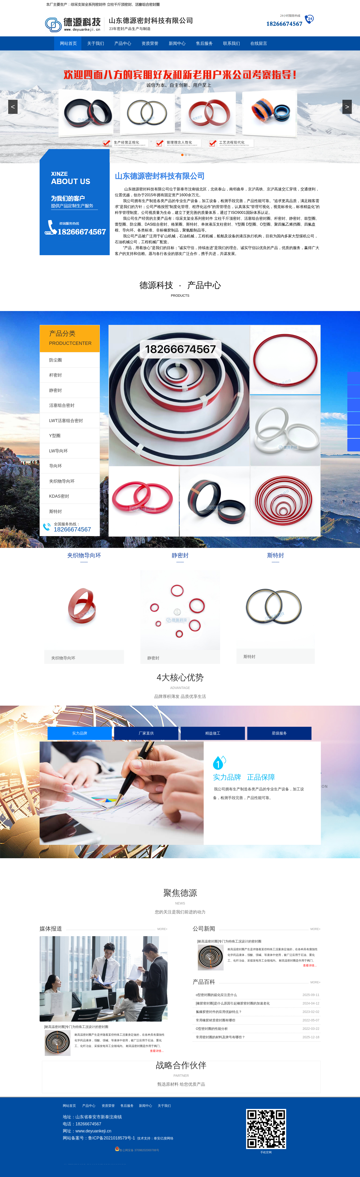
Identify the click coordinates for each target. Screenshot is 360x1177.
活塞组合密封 (62, 405)
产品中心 (122, 43)
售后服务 (204, 43)
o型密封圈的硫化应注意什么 (216, 998)
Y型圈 (54, 435)
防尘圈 (55, 360)
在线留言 (258, 43)
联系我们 (231, 43)
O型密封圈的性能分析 (212, 1032)
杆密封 (55, 375)
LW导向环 (58, 451)
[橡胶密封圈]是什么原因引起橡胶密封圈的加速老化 (233, 1006)
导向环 (55, 466)
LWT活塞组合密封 (66, 420)
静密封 (55, 390)
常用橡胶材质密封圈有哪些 (215, 1023)
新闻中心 (177, 43)
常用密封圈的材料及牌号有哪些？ (220, 1040)
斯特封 (55, 511)
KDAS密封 (59, 496)
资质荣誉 (150, 43)
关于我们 (95, 43)
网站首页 (68, 43)
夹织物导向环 (62, 481)
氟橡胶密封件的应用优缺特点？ (219, 1015)
